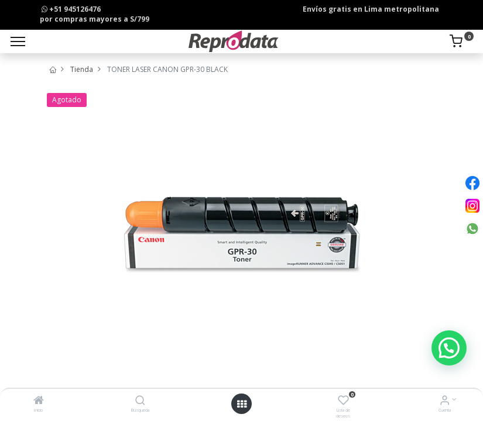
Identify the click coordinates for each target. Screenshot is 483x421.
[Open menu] (241, 404)
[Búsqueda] (140, 401)
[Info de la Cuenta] (444, 401)
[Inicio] (38, 401)
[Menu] (17, 41)
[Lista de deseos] (343, 401)
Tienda (81, 69)
